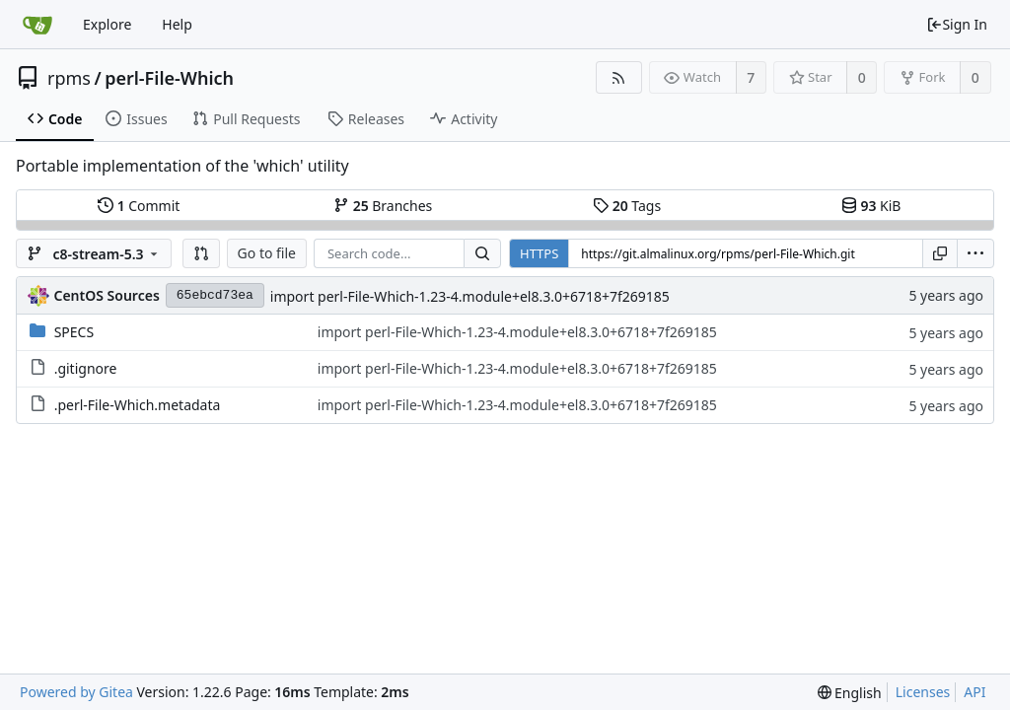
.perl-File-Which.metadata (137, 404)
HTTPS (539, 253)
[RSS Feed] (619, 77)
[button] (201, 253)
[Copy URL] (940, 253)
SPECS (74, 331)
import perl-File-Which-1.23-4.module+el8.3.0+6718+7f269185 (470, 296)
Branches (382, 205)
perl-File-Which (169, 78)
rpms (69, 78)
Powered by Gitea (76, 691)
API (974, 691)
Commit (139, 205)
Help (177, 24)
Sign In (956, 24)
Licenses (923, 691)
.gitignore (85, 368)
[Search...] (482, 253)
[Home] (37, 24)
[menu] (975, 253)
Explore (107, 24)
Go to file (267, 253)
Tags (627, 205)
